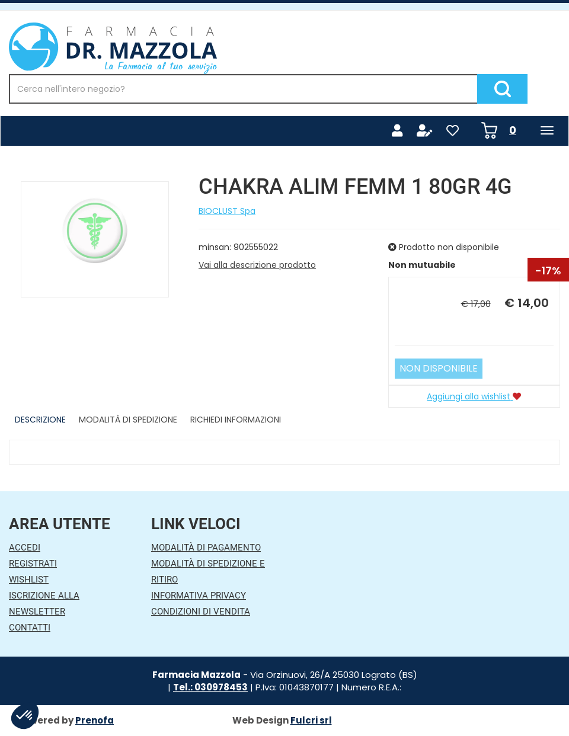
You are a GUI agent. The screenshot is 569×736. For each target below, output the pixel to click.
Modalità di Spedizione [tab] (128, 419)
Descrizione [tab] (40, 419)
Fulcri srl (311, 720)
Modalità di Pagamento (206, 547)
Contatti (29, 627)
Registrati (33, 563)
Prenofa (94, 720)
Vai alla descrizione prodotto (257, 265)
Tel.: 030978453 (210, 687)
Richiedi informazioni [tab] (235, 419)
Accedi (24, 547)
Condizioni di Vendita (200, 611)
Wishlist (29, 579)
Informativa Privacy (198, 595)
